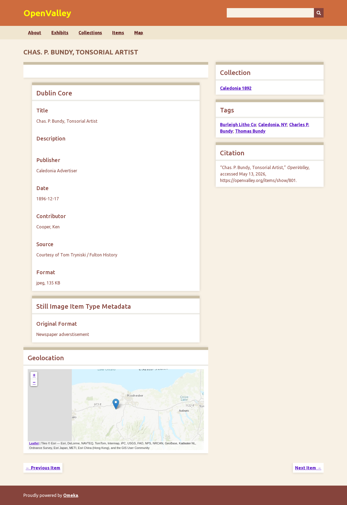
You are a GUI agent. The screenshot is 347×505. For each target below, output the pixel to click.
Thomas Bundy (250, 131)
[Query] (275, 13)
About (34, 32)
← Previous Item (43, 467)
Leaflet (33, 443)
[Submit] (319, 13)
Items (118, 32)
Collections (90, 32)
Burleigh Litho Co (238, 124)
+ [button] (34, 375)
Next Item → (308, 467)
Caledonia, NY (272, 124)
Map (138, 32)
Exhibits (59, 32)
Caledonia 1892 (236, 88)
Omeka (70, 495)
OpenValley (47, 13)
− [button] (34, 382)
